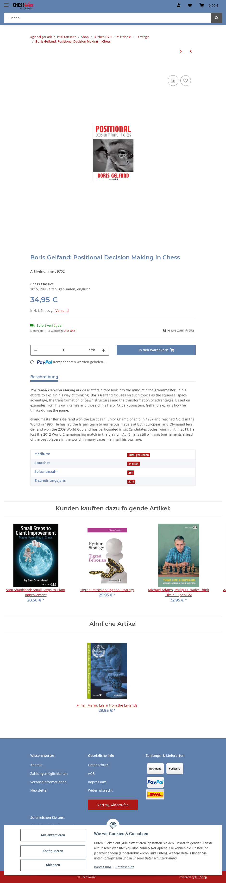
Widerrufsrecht (100, 790)
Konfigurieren (53, 851)
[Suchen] (216, 18)
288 (130, 472)
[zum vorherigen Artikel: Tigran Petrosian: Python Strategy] (191, 51)
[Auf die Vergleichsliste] (173, 80)
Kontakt (36, 765)
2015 (131, 481)
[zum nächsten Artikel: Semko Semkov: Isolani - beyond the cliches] (181, 51)
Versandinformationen (48, 782)
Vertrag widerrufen (113, 804)
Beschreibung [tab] (44, 377)
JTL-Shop (201, 877)
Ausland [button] (69, 331)
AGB (91, 773)
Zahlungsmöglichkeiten (49, 773)
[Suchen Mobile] (107, 18)
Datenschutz (124, 867)
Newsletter (39, 790)
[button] (178, 5)
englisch (133, 463)
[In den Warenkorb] (34, 66)
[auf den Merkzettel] (185, 80)
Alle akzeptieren (53, 835)
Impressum (102, 867)
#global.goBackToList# (46, 37)
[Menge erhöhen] (103, 350)
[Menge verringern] (36, 350)
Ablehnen (53, 865)
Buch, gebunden (138, 455)
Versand (62, 310)
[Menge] (63, 350)
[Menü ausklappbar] (6, 3)
